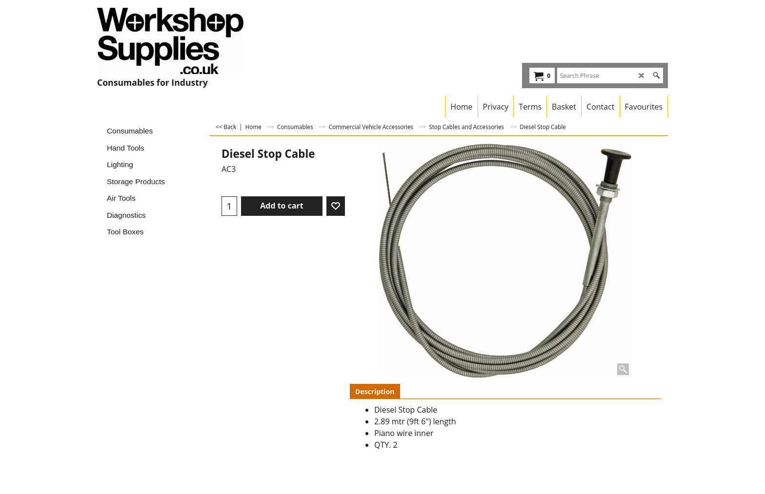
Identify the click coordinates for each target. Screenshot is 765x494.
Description (375, 391)
